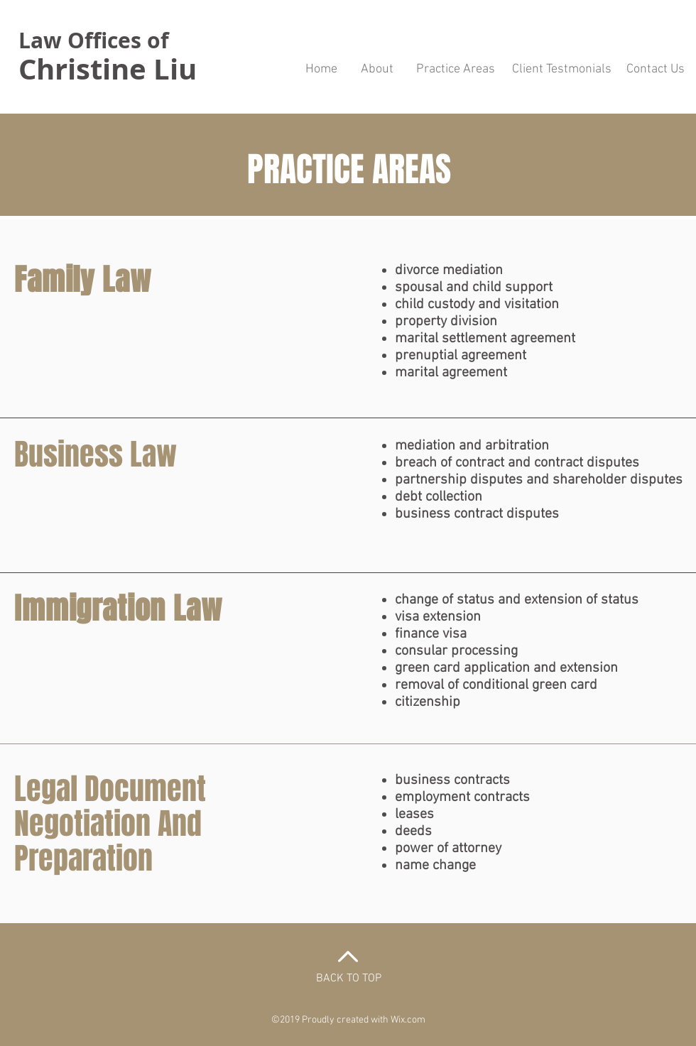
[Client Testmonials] (561, 69)
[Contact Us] (655, 69)
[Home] (321, 69)
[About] (377, 69)
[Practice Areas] (455, 69)
